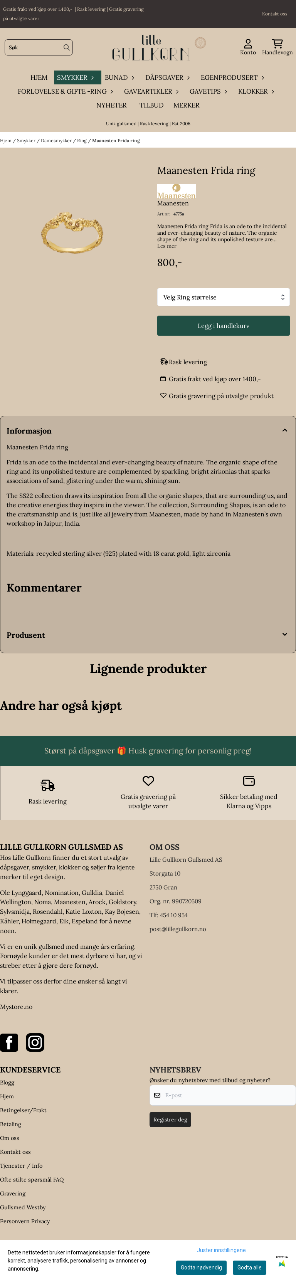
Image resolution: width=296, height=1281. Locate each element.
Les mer (167, 246)
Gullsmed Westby (23, 1207)
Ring (82, 140)
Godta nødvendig (201, 1267)
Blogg (7, 1082)
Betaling (10, 1124)
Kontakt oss (15, 1151)
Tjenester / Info (21, 1165)
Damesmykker (57, 140)
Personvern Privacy (25, 1221)
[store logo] (150, 48)
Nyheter (111, 105)
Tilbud (152, 105)
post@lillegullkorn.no (178, 929)
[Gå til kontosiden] (248, 47)
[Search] (66, 47)
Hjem (6, 140)
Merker (186, 105)
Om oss (9, 1138)
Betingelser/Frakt (23, 1110)
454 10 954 (174, 915)
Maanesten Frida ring (116, 140)
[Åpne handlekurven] (277, 47)
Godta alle (249, 1267)
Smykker (27, 140)
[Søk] (39, 47)
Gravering (12, 1193)
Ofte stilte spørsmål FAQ (32, 1179)
